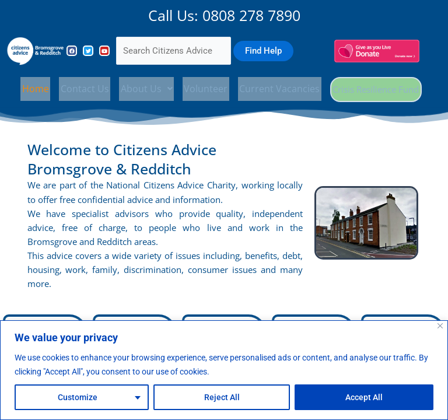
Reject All (222, 397)
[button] (145, 87)
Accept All (364, 397)
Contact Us (84, 87)
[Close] (440, 325)
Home (35, 87)
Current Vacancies (277, 87)
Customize (77, 397)
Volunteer (204, 87)
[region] (224, 370)
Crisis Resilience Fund (374, 89)
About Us (146, 87)
